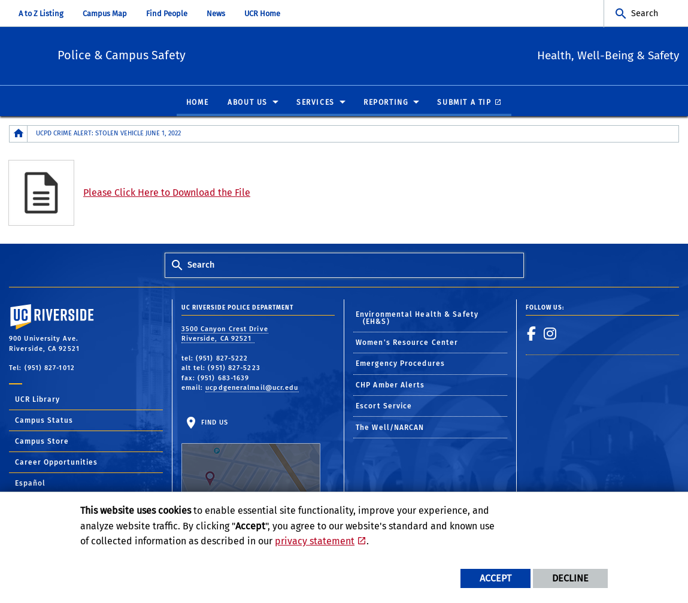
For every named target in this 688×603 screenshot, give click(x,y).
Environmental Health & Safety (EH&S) (417, 318)
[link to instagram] (550, 334)
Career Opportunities (56, 463)
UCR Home (262, 13)
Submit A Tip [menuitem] (464, 103)
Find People (166, 13)
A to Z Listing (41, 13)
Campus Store (42, 442)
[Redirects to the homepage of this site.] (19, 134)
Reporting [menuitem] (385, 103)
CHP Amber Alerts (390, 385)
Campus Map (105, 13)
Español (30, 484)
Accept (495, 578)
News (216, 13)
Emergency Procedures (400, 364)
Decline (570, 578)
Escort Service (384, 406)
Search (644, 13)
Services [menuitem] (315, 103)
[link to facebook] (532, 334)
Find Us (250, 456)
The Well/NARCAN (390, 427)
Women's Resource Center (407, 343)
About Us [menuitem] (248, 103)
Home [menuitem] (197, 103)
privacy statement (314, 541)
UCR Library (37, 400)
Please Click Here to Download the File (166, 193)
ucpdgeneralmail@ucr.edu (251, 388)
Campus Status (44, 421)
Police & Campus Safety (187, 54)
